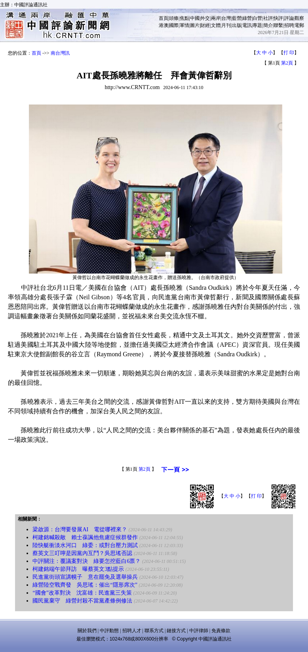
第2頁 (287, 63)
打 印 (288, 52)
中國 (195, 18)
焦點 (184, 18)
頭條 (174, 18)
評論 (289, 18)
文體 (216, 25)
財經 (205, 25)
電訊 (247, 25)
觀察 (299, 18)
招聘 (289, 25)
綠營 (247, 18)
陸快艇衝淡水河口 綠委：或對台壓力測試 (85, 545)
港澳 (163, 25)
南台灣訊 (60, 53)
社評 (268, 18)
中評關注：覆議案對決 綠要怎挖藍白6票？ (86, 561)
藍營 (236, 18)
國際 (174, 25)
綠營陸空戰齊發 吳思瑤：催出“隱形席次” (84, 585)
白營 (257, 18)
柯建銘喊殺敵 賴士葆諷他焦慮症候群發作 (85, 537)
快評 (278, 18)
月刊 (226, 25)
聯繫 (278, 25)
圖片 (195, 25)
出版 (236, 25)
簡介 (268, 25)
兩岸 (216, 18)
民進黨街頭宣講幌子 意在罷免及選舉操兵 (85, 577)
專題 (257, 25)
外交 (205, 18)
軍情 (184, 25)
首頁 (163, 18)
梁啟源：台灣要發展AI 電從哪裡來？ (79, 529)
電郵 (299, 25)
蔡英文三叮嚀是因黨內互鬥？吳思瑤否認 (82, 553)
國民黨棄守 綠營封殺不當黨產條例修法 (82, 601)
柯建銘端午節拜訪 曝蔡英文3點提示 (78, 569)
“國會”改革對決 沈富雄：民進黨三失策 (81, 593)
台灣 (226, 18)
